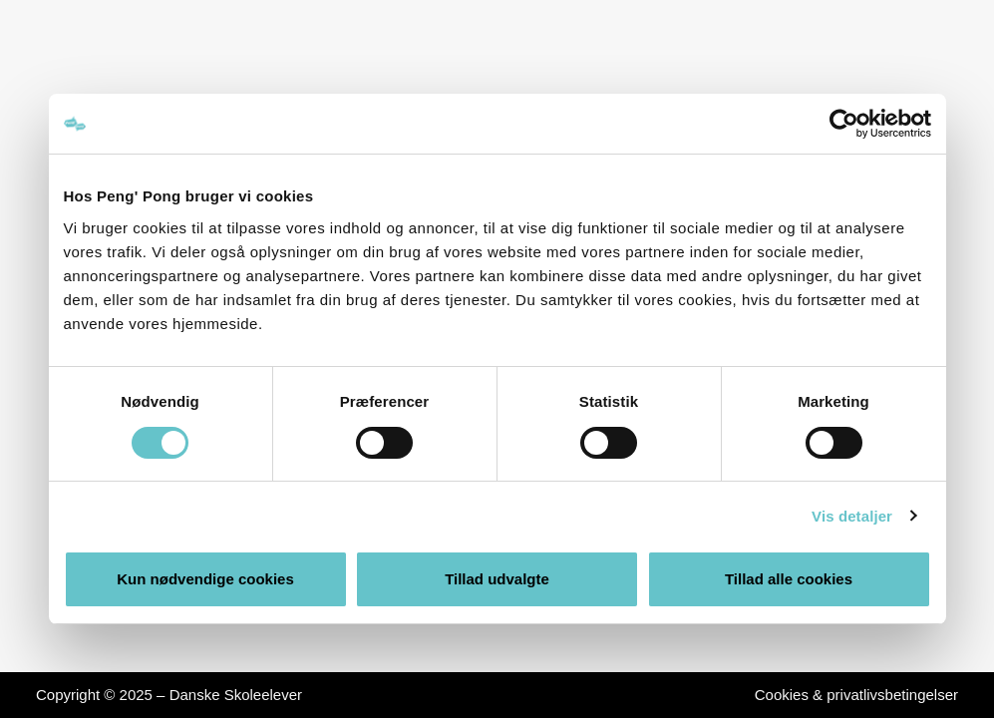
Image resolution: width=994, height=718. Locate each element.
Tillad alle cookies (788, 578)
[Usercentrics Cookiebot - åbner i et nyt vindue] (844, 124)
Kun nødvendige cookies (205, 578)
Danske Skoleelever (235, 694)
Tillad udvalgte (497, 578)
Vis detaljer (852, 516)
